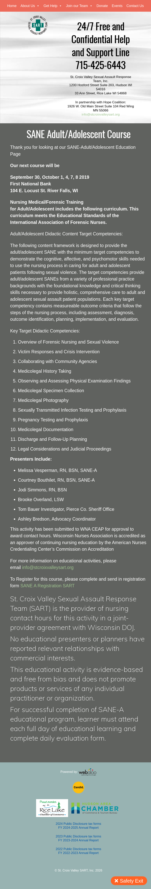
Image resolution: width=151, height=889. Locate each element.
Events (117, 6)
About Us (30, 6)
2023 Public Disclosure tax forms (78, 836)
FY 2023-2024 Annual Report (78, 840)
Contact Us (135, 6)
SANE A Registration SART (47, 585)
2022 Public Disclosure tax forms (78, 849)
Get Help (53, 6)
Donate (102, 6)
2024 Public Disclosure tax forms (78, 823)
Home (12, 6)
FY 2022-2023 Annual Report (78, 853)
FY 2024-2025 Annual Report (78, 827)
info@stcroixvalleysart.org (101, 114)
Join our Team (79, 6)
